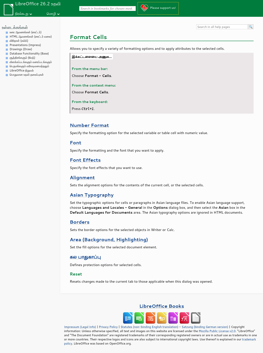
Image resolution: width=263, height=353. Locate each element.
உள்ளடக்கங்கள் (15, 27)
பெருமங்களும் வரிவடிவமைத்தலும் (29, 66)
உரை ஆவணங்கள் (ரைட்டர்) (25, 32)
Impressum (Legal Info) (80, 327)
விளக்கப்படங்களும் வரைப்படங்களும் (31, 62)
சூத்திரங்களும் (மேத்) (22, 58)
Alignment (82, 177)
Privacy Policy (108, 327)
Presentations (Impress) (25, 45)
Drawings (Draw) (21, 49)
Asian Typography (91, 194)
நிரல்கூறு (21, 13)
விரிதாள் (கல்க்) (19, 41)
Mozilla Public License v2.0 (217, 331)
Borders (80, 222)
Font (75, 142)
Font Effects (85, 160)
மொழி (51, 13)
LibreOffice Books (161, 306)
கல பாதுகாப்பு (85, 256)
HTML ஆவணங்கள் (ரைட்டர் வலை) (31, 36)
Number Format (89, 125)
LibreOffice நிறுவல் (22, 70)
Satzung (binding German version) (205, 327)
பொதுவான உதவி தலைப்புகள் (27, 75)
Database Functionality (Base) (29, 53)
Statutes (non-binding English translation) (149, 327)
